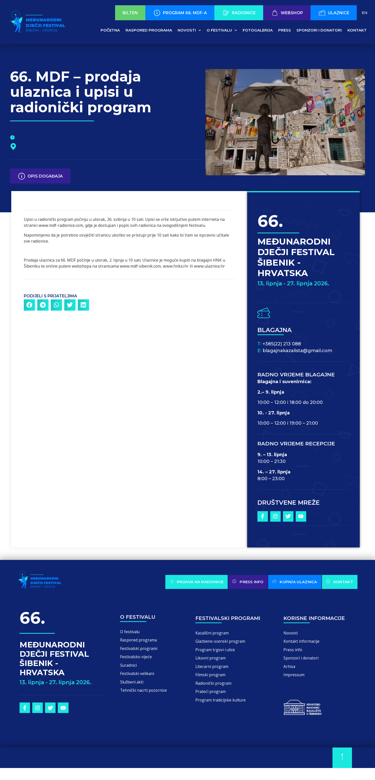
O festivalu (222, 30)
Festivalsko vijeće (137, 659)
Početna (110, 30)
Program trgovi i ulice (216, 651)
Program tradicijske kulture (222, 705)
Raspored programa (149, 30)
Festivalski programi (140, 650)
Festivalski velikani (138, 677)
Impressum (294, 678)
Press (284, 30)
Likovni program (211, 660)
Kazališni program (213, 633)
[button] (29, 305)
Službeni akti (133, 686)
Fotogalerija (258, 30)
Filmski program (211, 678)
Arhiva (289, 669)
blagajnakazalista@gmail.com (297, 350)
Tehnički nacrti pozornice (145, 695)
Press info (293, 651)
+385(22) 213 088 (282, 344)
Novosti (189, 30)
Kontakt (357, 30)
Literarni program (213, 669)
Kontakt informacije (302, 642)
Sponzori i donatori (319, 30)
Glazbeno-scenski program (222, 642)
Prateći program (211, 696)
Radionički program (215, 687)
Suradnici (129, 668)
